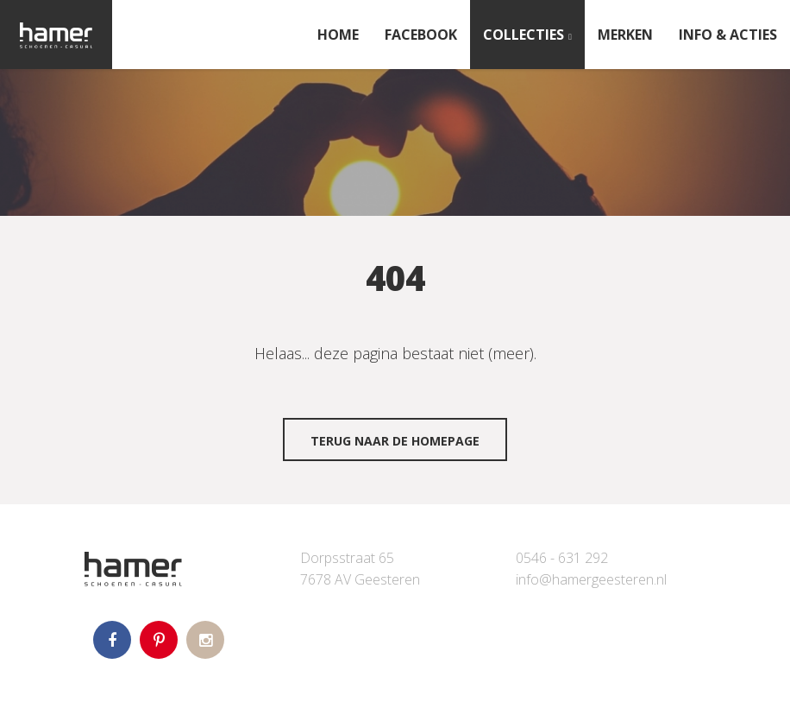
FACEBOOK (421, 34)
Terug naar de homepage (395, 441)
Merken (625, 34)
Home (338, 34)
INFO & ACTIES (728, 34)
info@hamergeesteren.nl (591, 579)
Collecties (523, 34)
